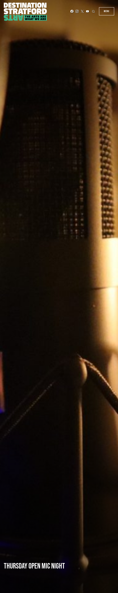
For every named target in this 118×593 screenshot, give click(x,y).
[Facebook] (71, 11)
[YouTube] (87, 11)
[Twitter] (82, 11)
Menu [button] (106, 11)
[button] (94, 11)
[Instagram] (77, 11)
